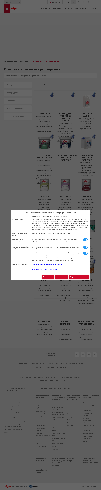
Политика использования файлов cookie (44, 269)
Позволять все (48, 277)
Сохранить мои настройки (79, 277)
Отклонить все (61, 277)
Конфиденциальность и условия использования (47, 265)
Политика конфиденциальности (42, 267)
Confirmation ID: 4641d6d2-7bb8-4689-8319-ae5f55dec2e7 (50, 216)
